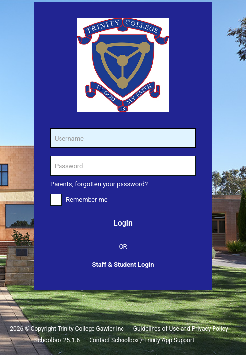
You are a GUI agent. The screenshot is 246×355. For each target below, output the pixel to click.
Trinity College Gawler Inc (91, 328)
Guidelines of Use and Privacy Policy (180, 328)
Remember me (87, 199)
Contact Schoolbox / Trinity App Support (141, 340)
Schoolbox (48, 340)
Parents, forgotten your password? (99, 184)
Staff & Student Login (123, 264)
